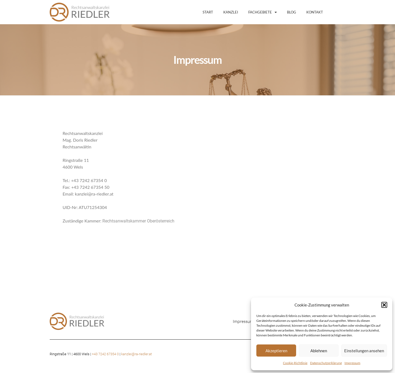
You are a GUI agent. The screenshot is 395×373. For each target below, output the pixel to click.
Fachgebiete (262, 12)
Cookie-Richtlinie (295, 363)
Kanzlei (230, 12)
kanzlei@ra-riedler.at (136, 354)
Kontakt (314, 12)
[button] (384, 305)
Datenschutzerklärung (326, 363)
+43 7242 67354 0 (105, 354)
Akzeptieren (276, 350)
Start (208, 12)
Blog (291, 12)
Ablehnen (318, 350)
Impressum (352, 363)
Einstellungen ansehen (364, 350)
